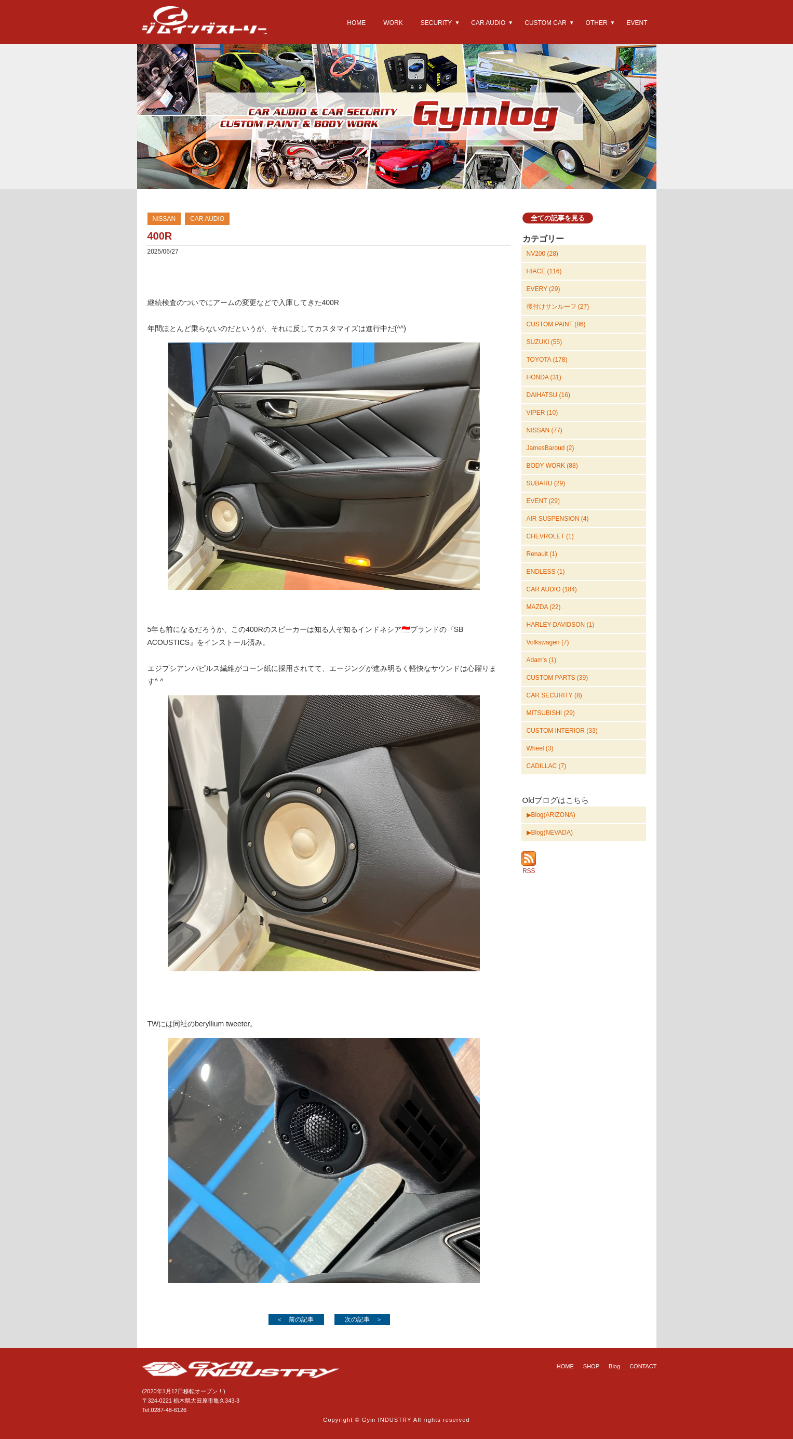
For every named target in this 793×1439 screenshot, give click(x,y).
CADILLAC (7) (547, 766)
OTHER (597, 23)
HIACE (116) (544, 271)
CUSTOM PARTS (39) (557, 677)
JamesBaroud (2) (550, 448)
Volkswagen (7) (548, 642)
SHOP (591, 1366)
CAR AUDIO (488, 23)
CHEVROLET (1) (550, 536)
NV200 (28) (542, 253)
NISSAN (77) (544, 430)
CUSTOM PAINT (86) (556, 324)
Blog (614, 1366)
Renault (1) (542, 554)
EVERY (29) (543, 289)
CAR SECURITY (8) (554, 695)
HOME (356, 23)
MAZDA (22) (544, 607)
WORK (392, 23)
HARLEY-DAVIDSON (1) (561, 624)
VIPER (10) (542, 412)
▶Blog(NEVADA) (550, 832)
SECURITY (436, 23)
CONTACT (642, 1366)
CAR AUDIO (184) (552, 589)
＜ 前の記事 (295, 1319)
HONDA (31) (544, 377)
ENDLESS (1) (546, 571)
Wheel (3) (540, 748)
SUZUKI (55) (544, 342)
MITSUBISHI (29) (551, 713)
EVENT (636, 23)
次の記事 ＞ (363, 1319)
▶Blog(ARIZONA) (551, 814)
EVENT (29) (543, 501)
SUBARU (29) (546, 483)
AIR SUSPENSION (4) (558, 518)
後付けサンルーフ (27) (558, 306)
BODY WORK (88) (552, 465)
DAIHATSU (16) (548, 395)
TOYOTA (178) (547, 359)
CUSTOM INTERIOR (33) (562, 730)
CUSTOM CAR (545, 23)
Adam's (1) (542, 660)
